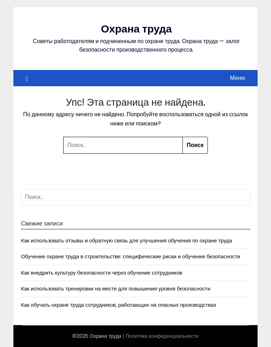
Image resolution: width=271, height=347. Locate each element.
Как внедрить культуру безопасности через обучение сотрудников (101, 272)
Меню (237, 78)
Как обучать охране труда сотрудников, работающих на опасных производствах (118, 304)
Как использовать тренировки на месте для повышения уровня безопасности (115, 288)
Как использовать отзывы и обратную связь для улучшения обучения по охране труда (126, 240)
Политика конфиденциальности (162, 336)
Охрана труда (136, 29)
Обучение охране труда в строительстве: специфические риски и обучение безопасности (130, 256)
